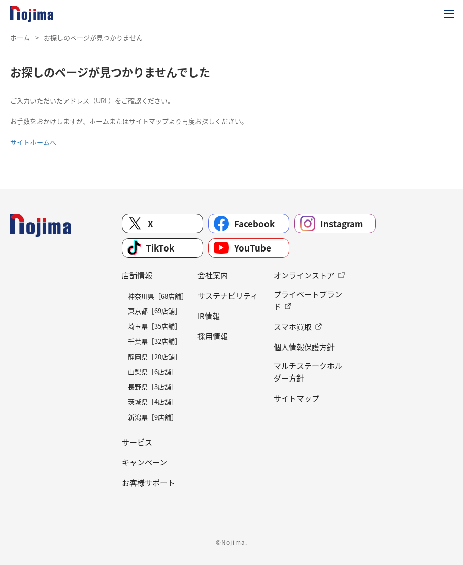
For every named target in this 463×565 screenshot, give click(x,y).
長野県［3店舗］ (153, 386)
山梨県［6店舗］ (153, 371)
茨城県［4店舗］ (153, 401)
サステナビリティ (227, 295)
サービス (137, 442)
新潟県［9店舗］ (153, 417)
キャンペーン (144, 462)
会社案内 (212, 275)
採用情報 (212, 336)
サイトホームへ (33, 142)
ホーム (20, 37)
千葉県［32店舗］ (154, 341)
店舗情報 (137, 275)
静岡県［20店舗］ (154, 356)
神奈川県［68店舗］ (158, 296)
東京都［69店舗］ (154, 311)
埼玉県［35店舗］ (154, 326)
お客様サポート (148, 482)
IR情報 (208, 316)
